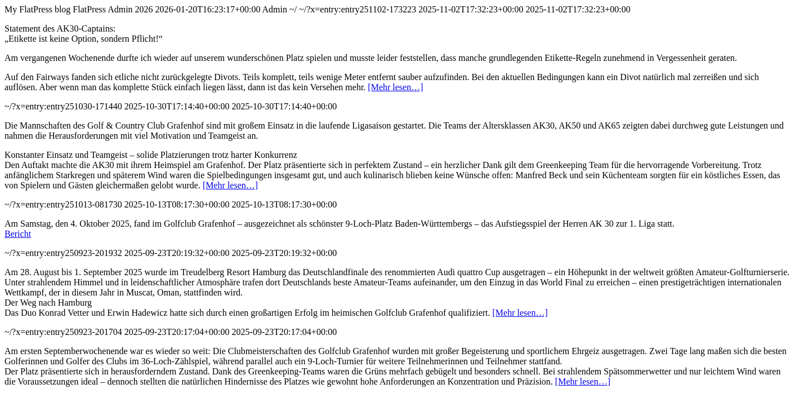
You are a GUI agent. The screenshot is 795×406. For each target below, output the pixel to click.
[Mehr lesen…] (395, 87)
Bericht (18, 234)
